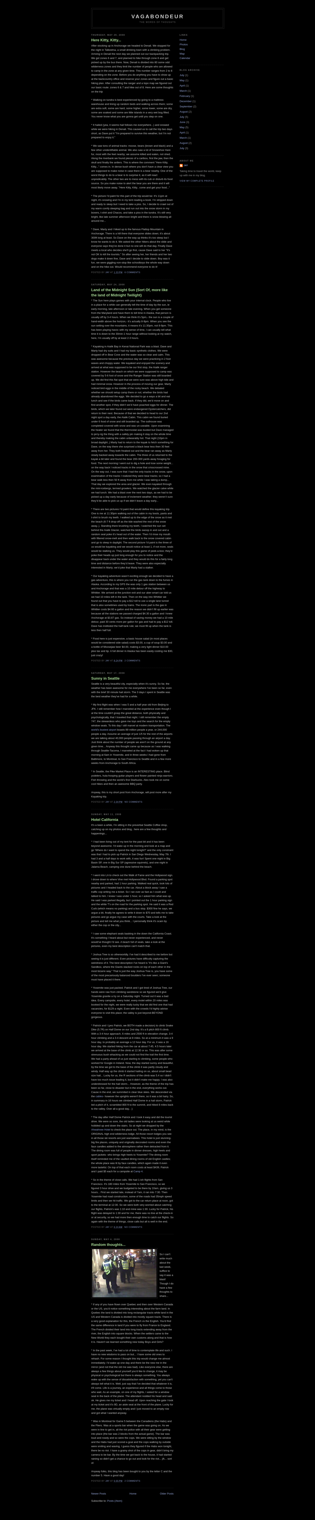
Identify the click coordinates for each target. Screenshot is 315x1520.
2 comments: (133, 661)
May (182, 80)
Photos (184, 44)
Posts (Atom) (114, 1500)
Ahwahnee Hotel (100, 1129)
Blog (182, 49)
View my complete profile (197, 181)
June (182, 122)
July (182, 75)
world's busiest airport (103, 729)
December (186, 101)
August (184, 111)
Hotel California (104, 820)
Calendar (185, 58)
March (183, 90)
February (185, 96)
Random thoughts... (108, 1245)
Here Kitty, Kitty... (106, 40)
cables (99, 1096)
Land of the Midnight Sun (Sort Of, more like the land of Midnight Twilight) (129, 292)
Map (182, 53)
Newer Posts (98, 1493)
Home (133, 1493)
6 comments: (133, 272)
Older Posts (167, 1493)
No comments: (134, 802)
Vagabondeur (157, 16)
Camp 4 (138, 1171)
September (186, 106)
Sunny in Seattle (105, 678)
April (182, 85)
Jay (186, 165)
